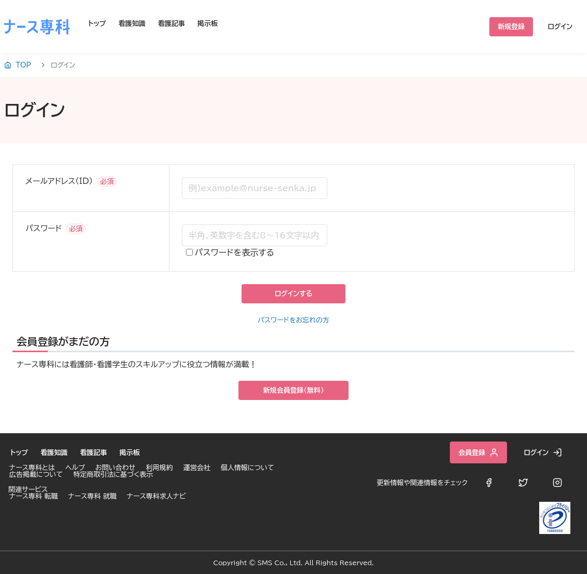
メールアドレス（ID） (59, 181)
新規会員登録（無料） (293, 390)
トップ (97, 23)
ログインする (293, 293)
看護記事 (171, 23)
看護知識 (131, 23)
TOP (17, 65)
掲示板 (207, 23)
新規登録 (511, 26)
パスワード (43, 228)
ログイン (560, 26)
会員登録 (478, 452)
